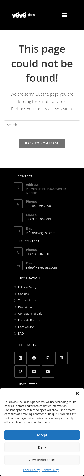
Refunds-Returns (29, 320)
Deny (42, 447)
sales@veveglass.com (41, 267)
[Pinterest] (20, 371)
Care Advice (26, 327)
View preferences (41, 459)
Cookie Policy (31, 470)
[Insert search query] (42, 124)
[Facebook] (34, 358)
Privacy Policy (50, 470)
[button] (77, 393)
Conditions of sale (30, 314)
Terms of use (27, 300)
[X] (20, 358)
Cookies (23, 294)
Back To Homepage (42, 143)
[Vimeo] (34, 371)
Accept (42, 435)
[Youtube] (48, 371)
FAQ (21, 333)
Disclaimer (25, 307)
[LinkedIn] (61, 358)
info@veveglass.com (41, 233)
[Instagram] (48, 358)
